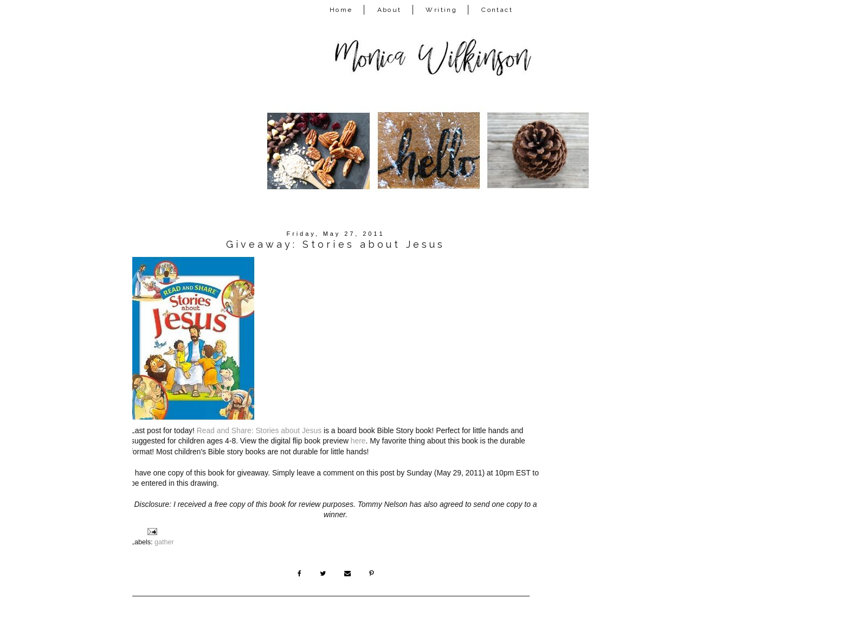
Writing (441, 10)
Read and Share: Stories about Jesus (259, 430)
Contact (497, 10)
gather (164, 542)
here (358, 440)
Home (341, 10)
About (389, 10)
